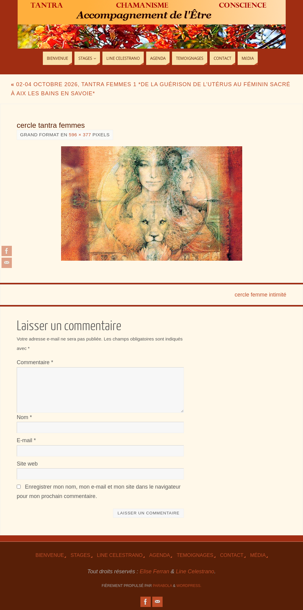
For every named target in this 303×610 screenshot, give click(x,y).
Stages (80, 555)
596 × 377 (80, 134)
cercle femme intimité (260, 295)
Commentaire (35, 362)
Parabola (162, 586)
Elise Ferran (154, 571)
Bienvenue (50, 555)
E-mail (26, 440)
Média (258, 555)
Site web (27, 464)
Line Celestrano (120, 555)
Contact (231, 555)
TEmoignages (195, 555)
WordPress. (189, 586)
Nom (24, 417)
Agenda (159, 555)
